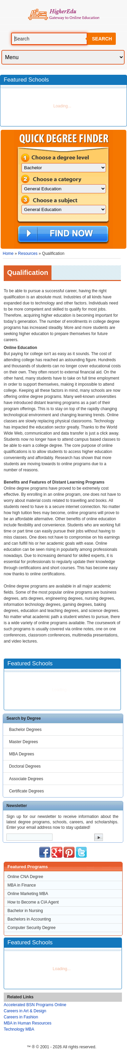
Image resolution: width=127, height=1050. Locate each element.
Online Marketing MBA (27, 893)
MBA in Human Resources (27, 1023)
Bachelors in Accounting (29, 919)
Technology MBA (19, 1029)
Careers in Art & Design (25, 1011)
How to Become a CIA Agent (33, 902)
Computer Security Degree (31, 927)
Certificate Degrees (26, 791)
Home (8, 253)
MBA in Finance (21, 885)
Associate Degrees (26, 778)
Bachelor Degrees (25, 729)
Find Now (63, 234)
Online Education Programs (63, 14)
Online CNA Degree (25, 876)
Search (102, 38)
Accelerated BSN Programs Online (35, 1004)
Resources (27, 253)
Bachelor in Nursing (25, 910)
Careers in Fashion (21, 1017)
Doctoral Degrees (25, 766)
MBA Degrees (21, 754)
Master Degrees (23, 741)
